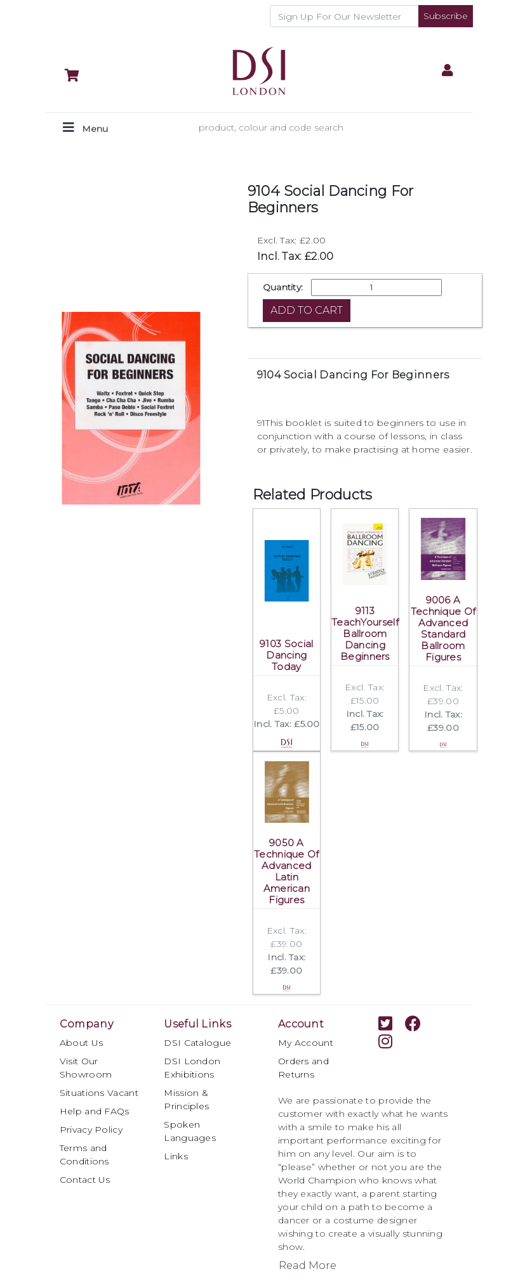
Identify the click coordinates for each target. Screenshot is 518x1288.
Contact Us (85, 1179)
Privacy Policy (91, 1129)
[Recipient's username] (344, 16)
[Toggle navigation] (85, 128)
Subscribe (445, 16)
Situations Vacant (99, 1092)
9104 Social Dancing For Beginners (353, 375)
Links (176, 1156)
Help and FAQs (95, 1111)
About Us (81, 1042)
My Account (305, 1042)
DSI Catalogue (197, 1042)
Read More (307, 1265)
